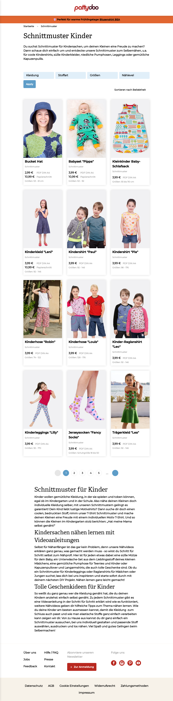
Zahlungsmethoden (134, 685)
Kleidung (38, 75)
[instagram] (122, 663)
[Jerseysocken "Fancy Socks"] (86, 413)
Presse (48, 659)
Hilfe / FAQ (51, 652)
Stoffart (70, 75)
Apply (29, 84)
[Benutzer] (138, 8)
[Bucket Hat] (42, 142)
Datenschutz (34, 685)
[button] (147, 8)
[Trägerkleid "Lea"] (130, 413)
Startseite (28, 26)
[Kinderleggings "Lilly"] (42, 413)
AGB (51, 685)
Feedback (30, 666)
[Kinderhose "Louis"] (86, 323)
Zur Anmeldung (82, 667)
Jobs (26, 659)
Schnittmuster (49, 26)
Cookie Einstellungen (74, 685)
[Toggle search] (128, 8)
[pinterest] (130, 663)
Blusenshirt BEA (110, 19)
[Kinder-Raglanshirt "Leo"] (130, 323)
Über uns (29, 652)
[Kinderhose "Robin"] (42, 323)
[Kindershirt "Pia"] (130, 232)
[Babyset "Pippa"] (86, 142)
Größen (102, 75)
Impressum (87, 692)
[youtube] (138, 663)
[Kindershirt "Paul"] (86, 232)
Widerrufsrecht (104, 685)
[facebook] (113, 663)
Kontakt (49, 666)
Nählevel (134, 75)
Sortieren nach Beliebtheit (132, 89)
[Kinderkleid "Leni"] (42, 232)
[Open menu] (25, 8)
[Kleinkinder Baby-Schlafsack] (130, 142)
